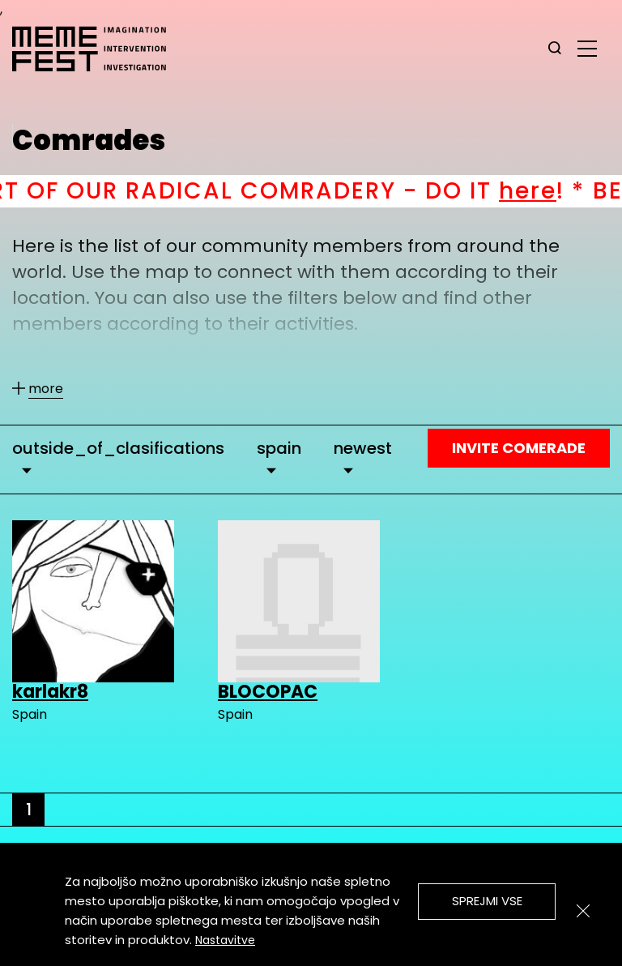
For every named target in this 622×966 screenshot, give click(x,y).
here (550, 191)
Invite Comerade (519, 448)
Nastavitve (225, 940)
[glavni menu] (587, 48)
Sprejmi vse (487, 900)
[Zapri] (583, 911)
